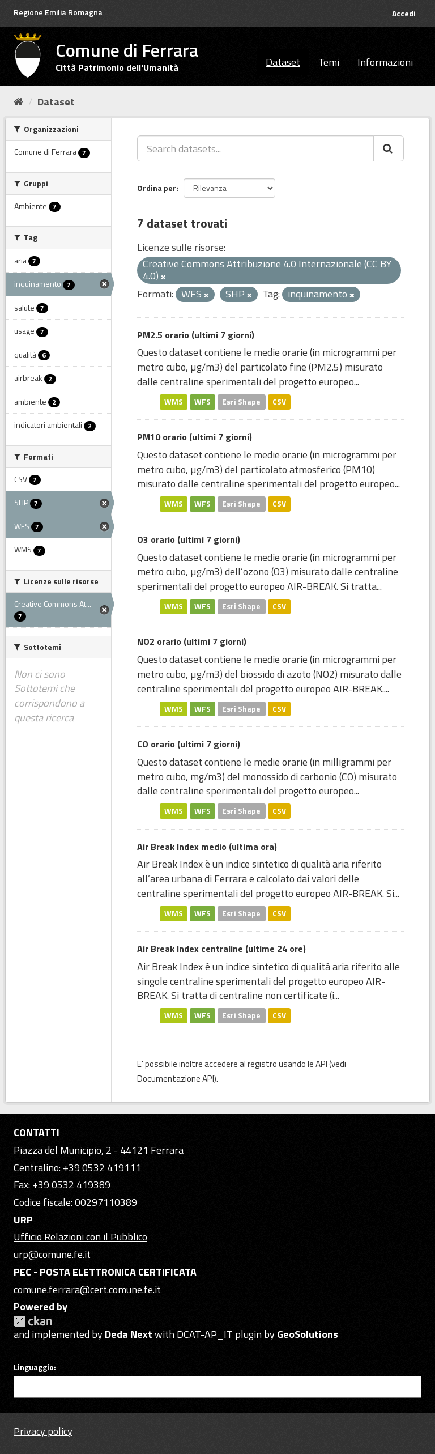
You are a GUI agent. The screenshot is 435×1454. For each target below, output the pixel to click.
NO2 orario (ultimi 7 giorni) (191, 641)
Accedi (404, 13)
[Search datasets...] (255, 148)
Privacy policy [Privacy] (43, 1431)
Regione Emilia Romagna (58, 12)
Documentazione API (175, 1078)
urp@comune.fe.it (52, 1254)
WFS (202, 401)
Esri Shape (241, 401)
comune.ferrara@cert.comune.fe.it (87, 1289)
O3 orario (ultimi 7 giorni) (188, 539)
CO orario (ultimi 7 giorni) (188, 744)
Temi (328, 62)
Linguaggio (34, 1367)
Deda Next (128, 1334)
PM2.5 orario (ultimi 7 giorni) (195, 335)
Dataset (283, 62)
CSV (279, 401)
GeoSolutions (307, 1334)
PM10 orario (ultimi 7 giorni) (194, 437)
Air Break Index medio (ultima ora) (207, 846)
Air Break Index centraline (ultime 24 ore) (221, 948)
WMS (173, 401)
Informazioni (385, 62)
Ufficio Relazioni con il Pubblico (80, 1236)
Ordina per (156, 188)
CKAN (33, 1321)
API (321, 1063)
